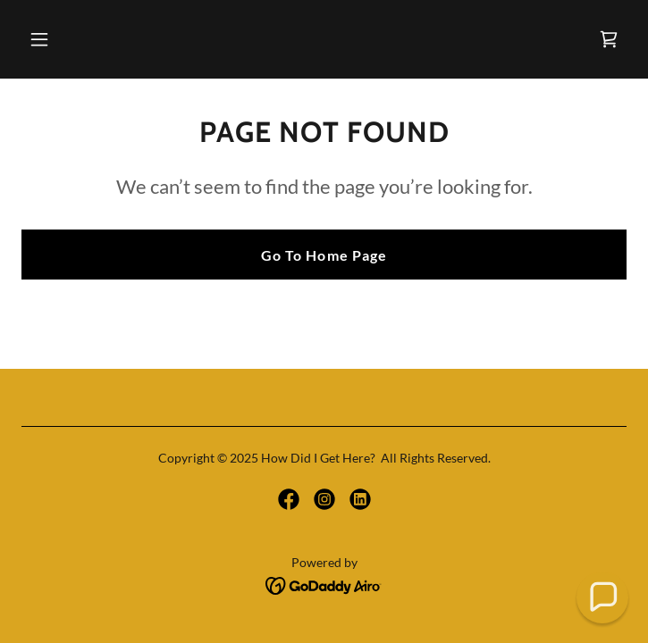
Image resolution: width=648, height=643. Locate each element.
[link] (609, 39)
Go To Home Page (323, 254)
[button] (90, 39)
